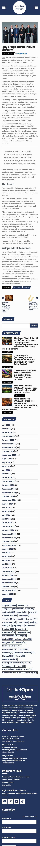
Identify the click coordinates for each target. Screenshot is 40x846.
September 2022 (9, 590)
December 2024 (9, 489)
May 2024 (6, 515)
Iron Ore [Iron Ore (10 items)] (7, 629)
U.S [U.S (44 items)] (21, 666)
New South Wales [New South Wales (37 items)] (11, 646)
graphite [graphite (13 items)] (17, 626)
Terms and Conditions (11, 780)
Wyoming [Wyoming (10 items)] (31, 673)
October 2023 (8, 541)
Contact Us (6, 785)
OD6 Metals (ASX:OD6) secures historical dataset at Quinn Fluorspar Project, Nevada (25, 374)
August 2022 (7, 594)
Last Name (6, 827)
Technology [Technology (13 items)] (9, 666)
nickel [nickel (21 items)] (23, 649)
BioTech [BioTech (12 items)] (18, 609)
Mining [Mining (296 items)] (7, 639)
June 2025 (6, 466)
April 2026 (6, 429)
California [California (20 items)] (8, 612)
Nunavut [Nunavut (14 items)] (8, 656)
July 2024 (6, 507)
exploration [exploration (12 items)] (9, 622)
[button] (4, 7)
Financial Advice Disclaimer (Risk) (15, 777)
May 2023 (6, 560)
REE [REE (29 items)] (28, 663)
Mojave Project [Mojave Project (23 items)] (23, 639)
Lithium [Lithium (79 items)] (20, 636)
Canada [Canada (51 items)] (22, 612)
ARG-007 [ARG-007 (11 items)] (23, 605)
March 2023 (7, 568)
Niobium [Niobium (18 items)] (7, 652)
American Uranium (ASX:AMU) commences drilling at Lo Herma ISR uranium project (25, 389)
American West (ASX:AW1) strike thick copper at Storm (6, 307)
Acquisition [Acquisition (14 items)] (9, 605)
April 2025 (6, 474)
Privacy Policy (7, 782)
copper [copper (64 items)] (24, 615)
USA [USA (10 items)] (19, 669)
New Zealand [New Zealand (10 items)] (9, 649)
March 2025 (7, 477)
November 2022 (9, 583)
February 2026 (8, 436)
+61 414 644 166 (8, 752)
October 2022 (8, 586)
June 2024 (6, 511)
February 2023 (8, 571)
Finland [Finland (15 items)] (23, 622)
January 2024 (8, 530)
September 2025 (9, 455)
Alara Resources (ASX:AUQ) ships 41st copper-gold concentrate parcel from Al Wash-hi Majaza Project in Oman (20, 404)
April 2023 (6, 564)
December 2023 (9, 534)
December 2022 (9, 579)
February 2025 (8, 481)
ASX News (17, 288)
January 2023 (8, 575)
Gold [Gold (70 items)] (6, 626)
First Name (6, 818)
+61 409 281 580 (8, 763)
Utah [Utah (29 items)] (28, 669)
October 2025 (8, 451)
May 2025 (6, 470)
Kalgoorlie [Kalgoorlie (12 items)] (21, 629)
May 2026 (6, 425)
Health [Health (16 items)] (30, 626)
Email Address (8, 837)
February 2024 (8, 526)
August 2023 (7, 549)
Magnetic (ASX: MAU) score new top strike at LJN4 (33, 306)
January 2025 (8, 485)
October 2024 (8, 496)
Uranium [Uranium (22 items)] (8, 669)
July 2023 (6, 553)
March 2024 (7, 522)
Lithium (26, 288)
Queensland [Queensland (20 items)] (9, 659)
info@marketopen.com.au (13, 741)
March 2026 (7, 432)
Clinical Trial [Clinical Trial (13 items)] (9, 615)
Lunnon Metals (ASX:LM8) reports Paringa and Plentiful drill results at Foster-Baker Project (24, 359)
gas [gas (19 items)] (33, 622)
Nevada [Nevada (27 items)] (21, 642)
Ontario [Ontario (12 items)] (20, 656)
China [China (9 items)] (33, 612)
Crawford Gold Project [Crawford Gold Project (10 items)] (13, 619)
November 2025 (9, 447)
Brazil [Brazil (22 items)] (29, 609)
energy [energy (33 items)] (32, 619)
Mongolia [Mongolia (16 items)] (8, 642)
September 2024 (9, 500)
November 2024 (9, 492)
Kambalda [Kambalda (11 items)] (8, 632)
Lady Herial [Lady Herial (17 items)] (23, 632)
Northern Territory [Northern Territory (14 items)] (24, 652)
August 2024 (7, 504)
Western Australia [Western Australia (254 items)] (12, 673)
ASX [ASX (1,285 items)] (6, 609)
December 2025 (9, 444)
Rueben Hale (22, 53)
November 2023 (9, 537)
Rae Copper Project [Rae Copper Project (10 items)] (12, 663)
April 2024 (6, 519)
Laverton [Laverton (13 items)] (8, 636)
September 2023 (9, 545)
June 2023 (6, 556)
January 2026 (8, 440)
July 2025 (6, 462)
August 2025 (7, 459)
